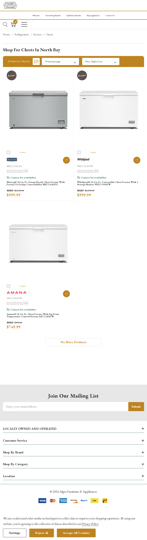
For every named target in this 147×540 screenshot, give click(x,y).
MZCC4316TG (14, 166)
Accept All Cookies (76, 533)
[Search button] (5, 24)
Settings (14, 533)
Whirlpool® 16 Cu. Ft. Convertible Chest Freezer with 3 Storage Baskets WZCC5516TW (107, 183)
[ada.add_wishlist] (66, 160)
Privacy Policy (89, 524)
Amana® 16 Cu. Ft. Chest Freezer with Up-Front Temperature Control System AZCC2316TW (33, 315)
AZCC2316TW (14, 298)
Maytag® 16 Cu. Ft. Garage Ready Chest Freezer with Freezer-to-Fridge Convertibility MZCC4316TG (36, 183)
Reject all (41, 533)
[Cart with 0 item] (13, 24)
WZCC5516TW (85, 166)
